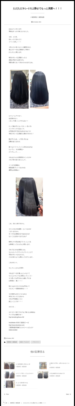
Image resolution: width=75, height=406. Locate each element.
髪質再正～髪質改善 (38, 17)
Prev (6, 394)
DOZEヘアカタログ (24, 342)
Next (68, 394)
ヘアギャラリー (36, 342)
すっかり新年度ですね (22, 383)
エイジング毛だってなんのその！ (25, 374)
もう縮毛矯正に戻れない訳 (23, 364)
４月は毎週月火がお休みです (57, 374)
